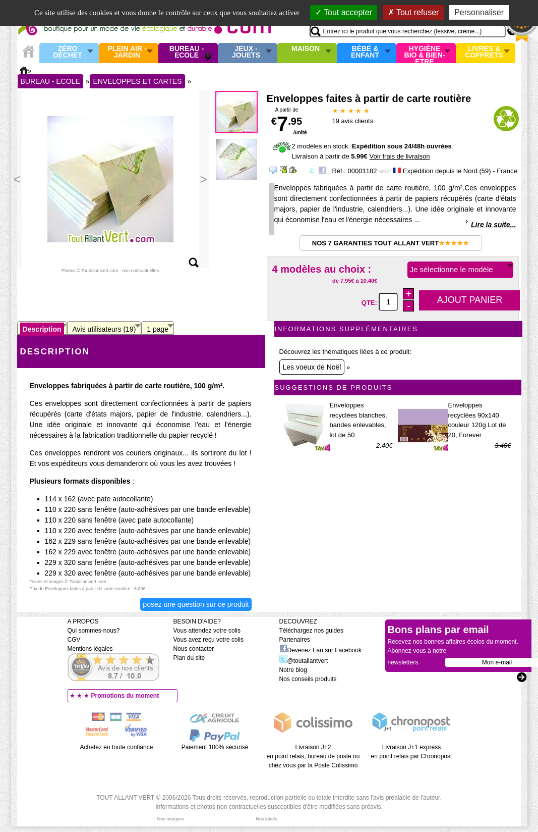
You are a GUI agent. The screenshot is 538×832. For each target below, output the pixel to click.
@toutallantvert (303, 660)
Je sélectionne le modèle (451, 269)
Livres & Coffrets (484, 52)
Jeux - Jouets (246, 52)
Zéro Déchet (67, 52)
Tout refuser (413, 12)
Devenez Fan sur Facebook (320, 650)
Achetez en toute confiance (116, 747)
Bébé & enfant (365, 52)
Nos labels (266, 818)
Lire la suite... (493, 225)
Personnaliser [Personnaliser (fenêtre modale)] (479, 12)
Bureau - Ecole (186, 52)
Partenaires (294, 639)
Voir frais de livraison (399, 156)
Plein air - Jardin (126, 52)
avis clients (353, 121)
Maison (305, 49)
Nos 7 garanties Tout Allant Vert (390, 243)
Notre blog (293, 669)
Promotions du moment (125, 695)
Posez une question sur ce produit (196, 604)
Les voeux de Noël (312, 367)
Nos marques (171, 818)
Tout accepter (343, 12)
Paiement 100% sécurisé (215, 747)
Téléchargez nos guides (311, 630)
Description (42, 329)
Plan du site (189, 657)
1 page (157, 329)
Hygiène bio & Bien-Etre (424, 53)
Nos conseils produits (308, 679)
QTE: (370, 302)
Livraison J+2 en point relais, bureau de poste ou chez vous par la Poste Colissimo (313, 756)
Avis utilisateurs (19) (104, 329)
